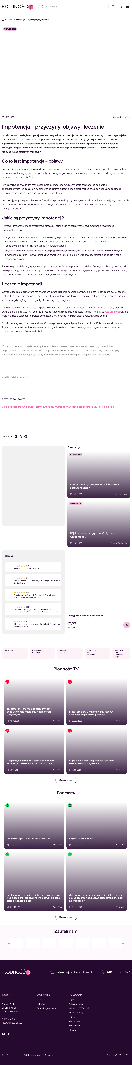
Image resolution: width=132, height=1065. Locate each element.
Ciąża (71, 999)
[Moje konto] (113, 7)
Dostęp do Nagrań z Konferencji (85, 615)
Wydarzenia (74, 1025)
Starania (10, 20)
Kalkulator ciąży (76, 1003)
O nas (39, 999)
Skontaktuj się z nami (46, 1008)
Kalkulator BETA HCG (79, 1008)
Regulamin (49, 1055)
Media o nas (74, 1021)
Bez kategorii (76, 454)
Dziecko (72, 1017)
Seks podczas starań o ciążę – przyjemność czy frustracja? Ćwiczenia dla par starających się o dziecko (58, 406)
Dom (3, 20)
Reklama (41, 1003)
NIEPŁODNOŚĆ (10, 29)
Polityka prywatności (32, 1055)
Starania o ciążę (76, 1012)
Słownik (72, 1030)
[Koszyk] (120, 7)
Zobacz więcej (65, 780)
